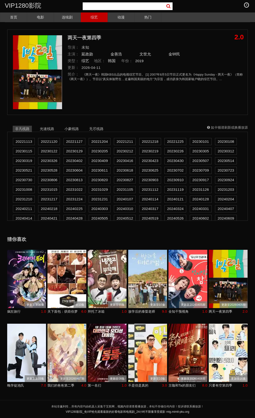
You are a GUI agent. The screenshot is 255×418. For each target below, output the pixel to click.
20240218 (49, 209)
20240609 (226, 218)
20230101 (200, 141)
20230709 (200, 170)
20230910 (175, 180)
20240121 (175, 199)
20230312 (226, 151)
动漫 (121, 17)
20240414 (24, 218)
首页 (13, 17)
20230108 (226, 141)
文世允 (145, 54)
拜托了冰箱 (96, 311)
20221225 (175, 141)
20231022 (74, 189)
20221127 (74, 141)
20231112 (150, 189)
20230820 (99, 180)
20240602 (200, 218)
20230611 (99, 170)
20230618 (124, 170)
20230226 (175, 151)
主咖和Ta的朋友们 (182, 385)
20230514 (226, 161)
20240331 (200, 209)
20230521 (24, 170)
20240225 (74, 209)
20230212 (124, 151)
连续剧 (67, 17)
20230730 (24, 180)
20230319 (24, 161)
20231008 (24, 189)
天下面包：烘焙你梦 (62, 311)
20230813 (74, 180)
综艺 (94, 17)
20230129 (74, 151)
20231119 (175, 189)
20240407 (226, 209)
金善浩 (116, 54)
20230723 (226, 170)
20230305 (200, 151)
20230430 (175, 161)
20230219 (150, 151)
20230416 (124, 161)
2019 (139, 61)
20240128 (200, 199)
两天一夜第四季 (220, 311)
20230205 (99, 151)
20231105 (124, 189)
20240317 (150, 209)
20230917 (200, 180)
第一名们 (94, 385)
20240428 (74, 218)
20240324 (175, 209)
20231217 (49, 199)
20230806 (49, 180)
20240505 (99, 218)
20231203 (226, 189)
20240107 (124, 199)
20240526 (175, 218)
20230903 (150, 180)
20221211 (124, 141)
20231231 (99, 199)
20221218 (150, 141)
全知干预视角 (178, 311)
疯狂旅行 (14, 311)
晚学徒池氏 (15, 385)
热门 (147, 17)
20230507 (200, 161)
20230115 (24, 151)
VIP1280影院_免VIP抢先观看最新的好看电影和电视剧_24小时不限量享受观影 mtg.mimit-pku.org (127, 411)
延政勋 (87, 54)
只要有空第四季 (220, 385)
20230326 (49, 161)
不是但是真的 (138, 385)
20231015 (49, 189)
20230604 (74, 170)
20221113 (24, 141)
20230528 (49, 170)
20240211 (24, 209)
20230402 (74, 161)
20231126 (200, 189)
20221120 (49, 141)
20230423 (150, 161)
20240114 (150, 199)
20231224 (74, 199)
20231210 (24, 199)
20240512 (124, 218)
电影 (40, 17)
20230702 (175, 170)
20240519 (150, 218)
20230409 (99, 161)
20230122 (49, 151)
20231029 (99, 189)
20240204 (226, 199)
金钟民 (174, 54)
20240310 (124, 209)
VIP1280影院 (23, 5)
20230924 (226, 180)
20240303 (99, 209)
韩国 (112, 61)
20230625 (150, 170)
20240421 (49, 218)
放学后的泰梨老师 (141, 311)
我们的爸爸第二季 (60, 385)
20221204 (99, 141)
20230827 (124, 180)
